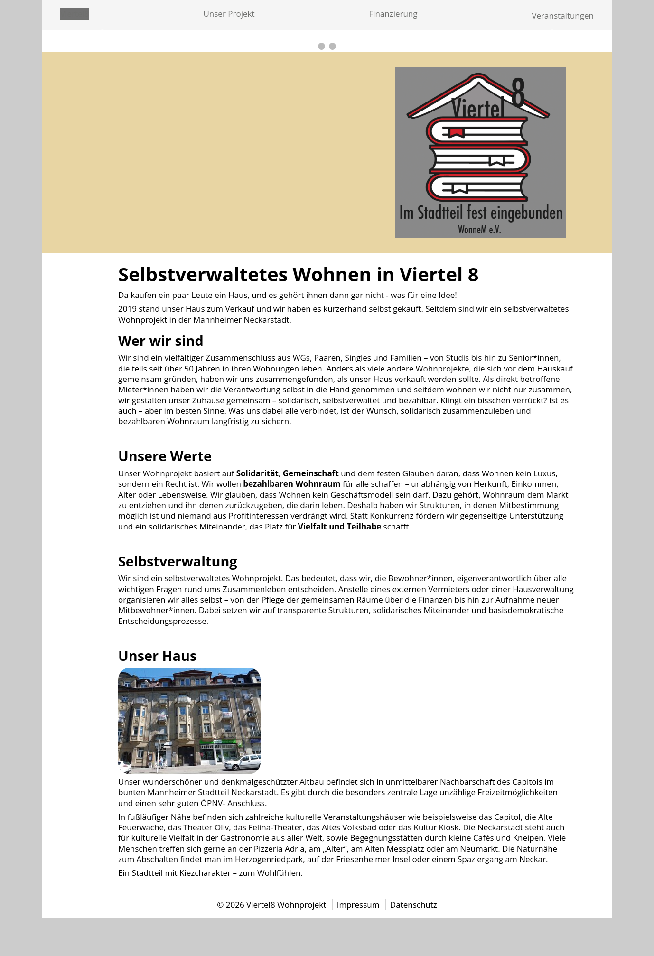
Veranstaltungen (563, 15)
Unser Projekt (228, 13)
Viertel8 (74, 13)
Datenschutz (413, 904)
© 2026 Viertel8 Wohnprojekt (271, 904)
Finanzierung (393, 13)
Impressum (359, 904)
